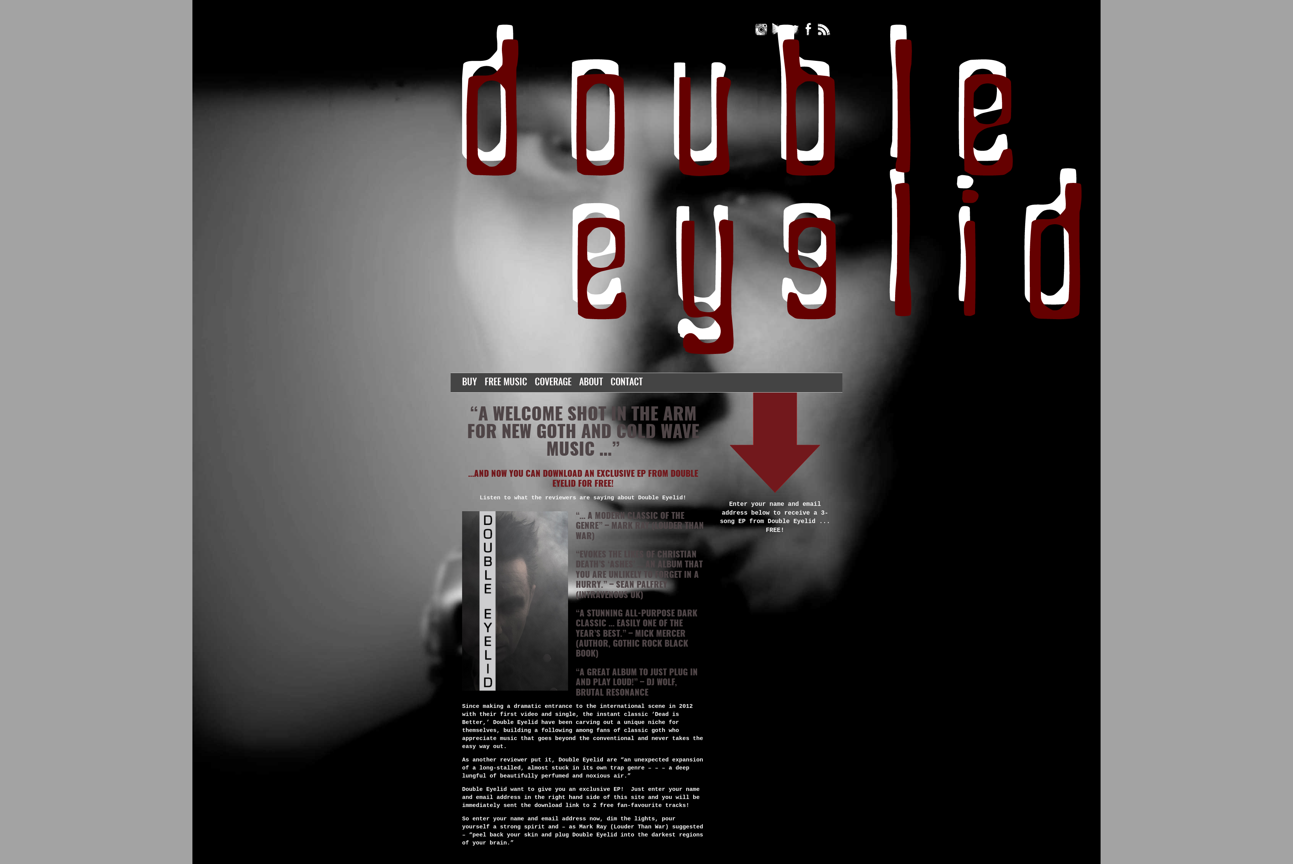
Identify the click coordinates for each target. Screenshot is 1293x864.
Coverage (553, 382)
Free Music (506, 382)
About (591, 382)
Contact (627, 382)
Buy (469, 382)
